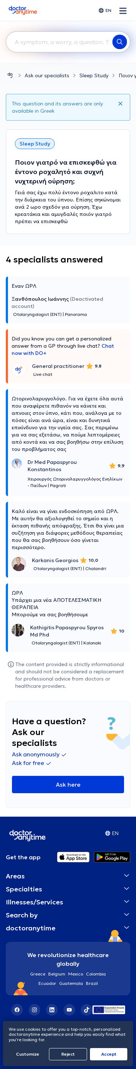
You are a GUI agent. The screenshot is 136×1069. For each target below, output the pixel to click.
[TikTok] (86, 1010)
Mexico (75, 974)
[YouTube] (69, 1010)
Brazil (92, 983)
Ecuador (47, 983)
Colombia (96, 974)
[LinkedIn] (52, 1010)
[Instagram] (34, 1010)
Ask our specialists (47, 75)
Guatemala (71, 983)
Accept (108, 1054)
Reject (68, 1054)
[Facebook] (17, 1010)
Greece (37, 974)
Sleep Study (93, 75)
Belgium (56, 974)
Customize (27, 1054)
